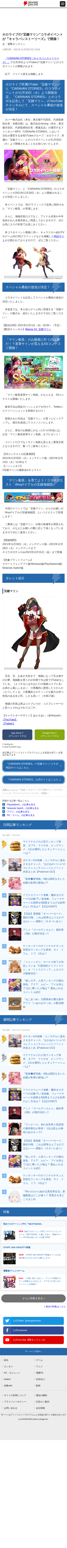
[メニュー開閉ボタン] (62, 4)
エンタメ (8, 1366)
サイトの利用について (15, 1395)
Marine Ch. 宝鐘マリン (38, 329)
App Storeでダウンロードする (17, 734)
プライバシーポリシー (15, 1401)
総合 (6, 1360)
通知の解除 (41, 1395)
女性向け (40, 1379)
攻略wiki (8, 1385)
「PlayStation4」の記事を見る (20, 804)
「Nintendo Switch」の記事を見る (22, 808)
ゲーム (39, 1360)
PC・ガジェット (12, 1373)
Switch (7, 1379)
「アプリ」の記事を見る (17, 811)
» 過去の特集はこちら (55, 1306)
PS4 (23, 789)
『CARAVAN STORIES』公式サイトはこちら (32, 779)
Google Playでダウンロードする (50, 734)
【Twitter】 (8, 723)
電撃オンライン (10, 789)
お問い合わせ (10, 1408)
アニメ (39, 1366)
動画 (38, 1385)
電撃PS (39, 1373)
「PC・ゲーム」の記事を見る (20, 815)
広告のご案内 (42, 1401)
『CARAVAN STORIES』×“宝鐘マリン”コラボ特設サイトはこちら (32, 765)
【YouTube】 (10, 719)
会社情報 (40, 1408)
